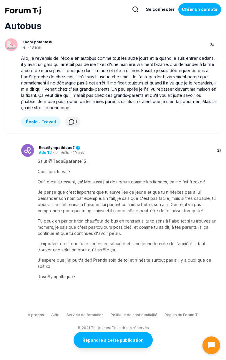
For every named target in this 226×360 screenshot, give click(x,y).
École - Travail (41, 121)
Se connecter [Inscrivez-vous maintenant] (160, 9)
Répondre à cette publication (113, 340)
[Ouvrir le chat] (211, 345)
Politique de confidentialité (134, 315)
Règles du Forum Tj (181, 315)
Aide (55, 315)
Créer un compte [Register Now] (199, 9)
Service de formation (85, 315)
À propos (36, 315)
